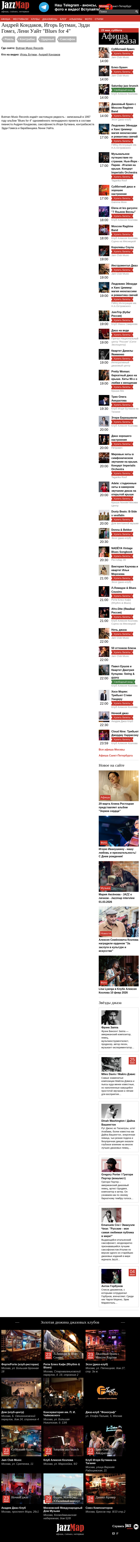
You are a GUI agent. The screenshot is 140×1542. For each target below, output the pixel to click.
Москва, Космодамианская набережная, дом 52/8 (59, 1517)
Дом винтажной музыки (125, 523)
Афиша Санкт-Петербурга (116, 755)
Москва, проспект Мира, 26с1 (20, 1511)
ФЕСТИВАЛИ (20, 19)
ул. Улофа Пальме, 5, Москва (104, 1416)
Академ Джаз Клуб (122, 721)
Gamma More (119, 202)
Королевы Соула (122, 247)
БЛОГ (63, 19)
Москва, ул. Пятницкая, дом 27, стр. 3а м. (105, 1370)
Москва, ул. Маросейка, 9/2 (60, 1463)
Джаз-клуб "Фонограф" (101, 1412)
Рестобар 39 (118, 559)
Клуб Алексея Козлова (124, 93)
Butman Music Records (29, 48)
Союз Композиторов (99, 1507)
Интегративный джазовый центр (120, 364)
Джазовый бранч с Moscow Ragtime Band (123, 108)
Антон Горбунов (112, 1286)
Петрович (116, 447)
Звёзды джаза (110, 1002)
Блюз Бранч (119, 67)
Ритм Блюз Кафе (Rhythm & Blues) (121, 601)
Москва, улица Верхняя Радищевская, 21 (100, 1469)
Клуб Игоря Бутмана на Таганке (125, 410)
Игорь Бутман (28, 54)
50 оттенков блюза (123, 648)
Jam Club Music (120, 57)
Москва (104, 6)
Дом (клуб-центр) (12, 1412)
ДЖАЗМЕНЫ (49, 19)
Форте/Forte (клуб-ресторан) (20, 1364)
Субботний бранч (123, 49)
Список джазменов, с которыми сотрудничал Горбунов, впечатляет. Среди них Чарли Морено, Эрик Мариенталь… (117, 1296)
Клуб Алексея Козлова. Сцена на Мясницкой (124, 240)
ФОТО (88, 19)
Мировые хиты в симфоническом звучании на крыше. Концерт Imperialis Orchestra (124, 462)
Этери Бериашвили (124, 417)
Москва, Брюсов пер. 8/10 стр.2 (105, 1511)
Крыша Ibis (117, 390)
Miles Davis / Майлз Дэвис (118, 1074)
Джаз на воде (120, 330)
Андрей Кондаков (49, 54)
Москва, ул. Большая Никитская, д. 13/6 (56, 1421)
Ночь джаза (119, 629)
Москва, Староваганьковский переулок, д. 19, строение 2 (62, 1373)
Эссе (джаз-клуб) (121, 119)
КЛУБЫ (35, 19)
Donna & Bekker (121, 529)
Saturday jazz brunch (124, 85)
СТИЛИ (99, 19)
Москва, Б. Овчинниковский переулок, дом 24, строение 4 (20, 1418)
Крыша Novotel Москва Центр (124, 504)
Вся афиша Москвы (112, 749)
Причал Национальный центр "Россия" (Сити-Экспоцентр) (124, 341)
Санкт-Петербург (121, 6)
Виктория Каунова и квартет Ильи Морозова (124, 570)
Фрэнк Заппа (109, 1027)
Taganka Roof (119, 180)
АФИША (5, 19)
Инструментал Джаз (124, 265)
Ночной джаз (120, 713)
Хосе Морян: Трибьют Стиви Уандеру (121, 695)
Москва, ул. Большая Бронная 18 (20, 1370)
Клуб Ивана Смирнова (124, 324)
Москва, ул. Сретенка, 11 (17, 1463)
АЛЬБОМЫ (75, 19)
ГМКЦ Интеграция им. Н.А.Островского (124, 146)
